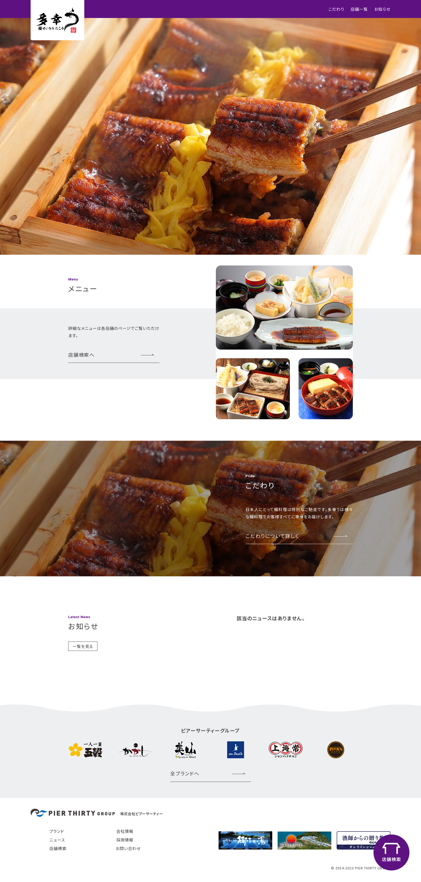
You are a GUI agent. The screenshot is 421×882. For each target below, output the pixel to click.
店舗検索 (58, 848)
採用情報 (124, 840)
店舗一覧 (359, 9)
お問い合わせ (128, 848)
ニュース (57, 840)
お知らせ (382, 9)
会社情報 (124, 831)
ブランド (56, 831)
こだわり (336, 9)
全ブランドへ (184, 773)
